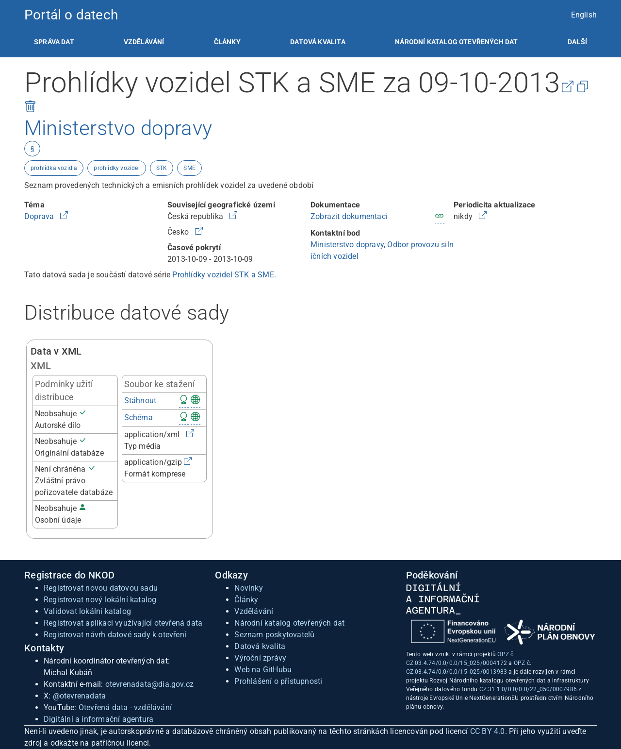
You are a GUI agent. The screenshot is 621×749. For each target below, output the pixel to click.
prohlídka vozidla (54, 168)
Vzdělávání (144, 42)
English (584, 14)
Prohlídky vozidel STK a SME (223, 274)
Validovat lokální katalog (87, 611)
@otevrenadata (79, 695)
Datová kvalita (317, 42)
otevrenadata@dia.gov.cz (149, 684)
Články (227, 42)
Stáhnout (140, 400)
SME (189, 168)
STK (161, 168)
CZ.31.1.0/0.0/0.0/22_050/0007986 (528, 689)
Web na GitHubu (263, 669)
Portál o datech (71, 15)
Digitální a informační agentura (98, 719)
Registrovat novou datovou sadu (101, 588)
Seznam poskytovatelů (274, 634)
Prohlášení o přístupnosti (278, 681)
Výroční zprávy (260, 658)
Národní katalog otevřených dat (289, 623)
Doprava (40, 216)
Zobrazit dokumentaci (349, 216)
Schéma (138, 417)
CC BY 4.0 (487, 731)
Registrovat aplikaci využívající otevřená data (123, 623)
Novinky (248, 588)
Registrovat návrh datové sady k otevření (115, 634)
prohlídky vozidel (116, 168)
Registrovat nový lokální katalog (100, 599)
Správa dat (54, 42)
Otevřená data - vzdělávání (125, 707)
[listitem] (54, 41)
